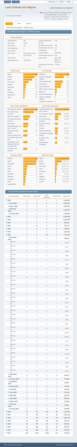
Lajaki (9, 89)
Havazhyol (10, 87)
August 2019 (14, 386)
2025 (9, 216)
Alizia (9, 97)
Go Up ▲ (70, 444)
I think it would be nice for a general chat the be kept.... (15, 137)
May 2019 (13, 395)
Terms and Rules (63, 444)
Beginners (42, 74)
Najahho (10, 84)
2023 (9, 222)
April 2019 (13, 398)
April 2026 (13, 203)
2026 (9, 200)
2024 (9, 219)
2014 (9, 424)
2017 (9, 415)
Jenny (41, 169)
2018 (9, 412)
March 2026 (14, 206)
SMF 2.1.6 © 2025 (8, 444)
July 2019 (13, 389)
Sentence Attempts (13, 116)
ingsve (9, 74)
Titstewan (10, 176)
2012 (9, 430)
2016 (9, 418)
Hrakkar (9, 77)
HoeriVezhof (11, 95)
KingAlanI (10, 174)
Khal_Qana (10, 82)
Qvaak (9, 79)
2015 (9, 421)
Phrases (41, 128)
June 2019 (13, 392)
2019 (9, 235)
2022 (9, 225)
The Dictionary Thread (14, 109)
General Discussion (45, 81)
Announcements (44, 86)
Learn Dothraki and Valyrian (20, 7)
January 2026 (14, 213)
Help (57, 444)
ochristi (41, 181)
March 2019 (14, 401)
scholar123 (57, 53)
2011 (9, 433)
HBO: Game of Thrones (46, 89)
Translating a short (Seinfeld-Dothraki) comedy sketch (13, 144)
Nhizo (9, 181)
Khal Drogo (10, 123)
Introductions (43, 84)
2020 (9, 232)
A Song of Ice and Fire (46, 101)
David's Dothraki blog (45, 94)
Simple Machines (18, 444)
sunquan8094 (11, 184)
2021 (9, 229)
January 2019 (14, 409)
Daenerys (10, 92)
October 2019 (14, 379)
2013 (9, 427)
